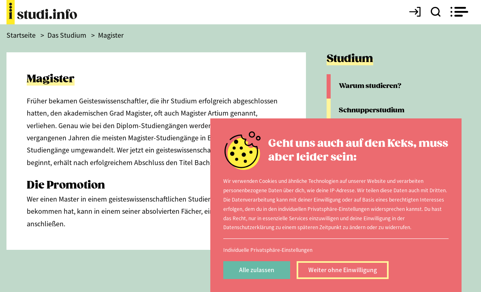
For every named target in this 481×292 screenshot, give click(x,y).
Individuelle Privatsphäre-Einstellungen (267, 249)
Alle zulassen (256, 270)
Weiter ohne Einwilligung (342, 270)
